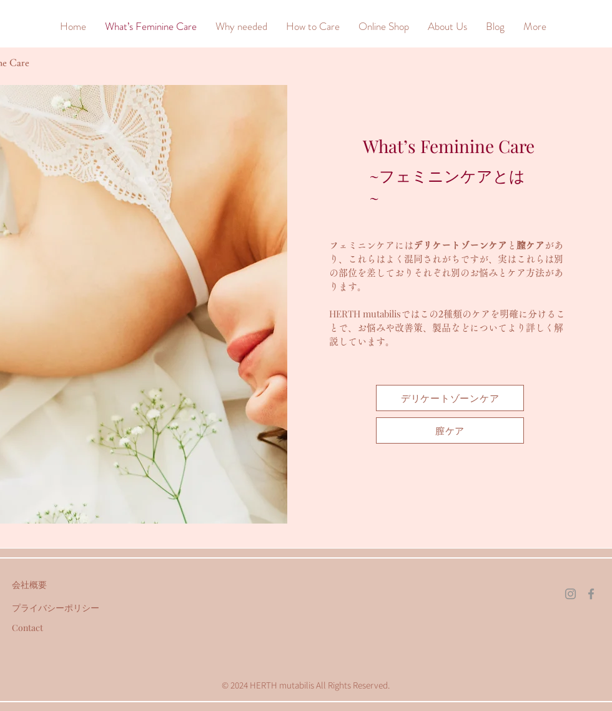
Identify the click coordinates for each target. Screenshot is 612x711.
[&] (27, 25)
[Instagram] (570, 594)
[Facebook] (591, 594)
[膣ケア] (450, 430)
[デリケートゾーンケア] (450, 398)
